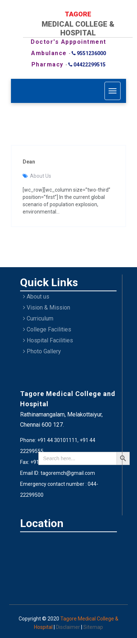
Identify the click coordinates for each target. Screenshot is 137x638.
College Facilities (47, 329)
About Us (40, 176)
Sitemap (93, 627)
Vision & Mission (46, 307)
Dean (29, 162)
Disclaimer (68, 627)
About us (36, 296)
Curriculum (38, 318)
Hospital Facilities (48, 340)
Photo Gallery (42, 351)
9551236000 (89, 53)
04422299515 (87, 65)
